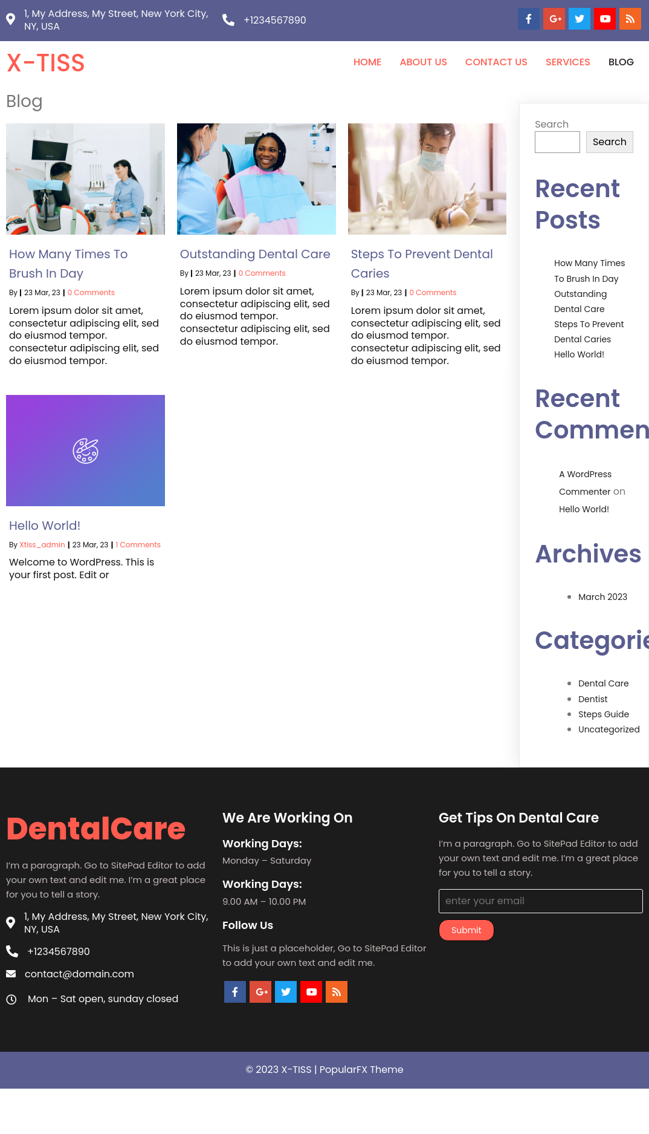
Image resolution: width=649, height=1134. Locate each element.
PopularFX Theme (362, 1070)
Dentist (592, 699)
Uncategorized (609, 729)
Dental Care (603, 683)
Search (552, 124)
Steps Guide (603, 714)
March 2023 (602, 597)
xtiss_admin (42, 544)
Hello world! (579, 354)
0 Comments (91, 292)
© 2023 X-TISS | (282, 1070)
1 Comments (137, 544)
